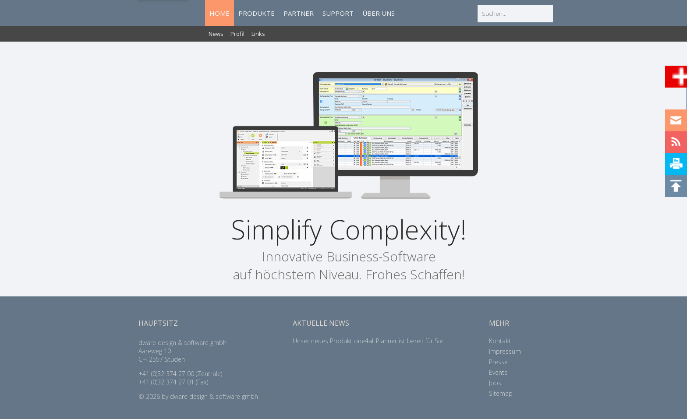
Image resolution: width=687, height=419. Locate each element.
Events (498, 372)
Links (258, 34)
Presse (498, 362)
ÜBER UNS (378, 13)
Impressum (505, 351)
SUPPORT (338, 13)
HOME (219, 13)
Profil (237, 34)
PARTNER (298, 13)
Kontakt (500, 341)
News (216, 34)
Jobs (495, 383)
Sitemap (501, 393)
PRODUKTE (256, 13)
